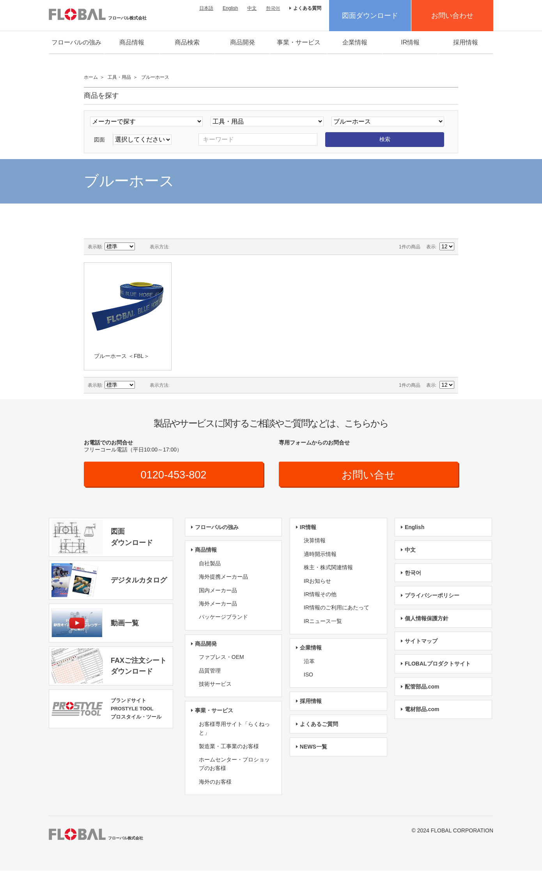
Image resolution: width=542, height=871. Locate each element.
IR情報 (410, 42)
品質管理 (210, 670)
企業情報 (354, 42)
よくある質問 (307, 8)
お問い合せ (369, 475)
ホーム (91, 77)
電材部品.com (422, 709)
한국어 (273, 8)
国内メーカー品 (218, 591)
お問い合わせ (452, 15)
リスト (191, 247)
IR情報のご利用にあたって (336, 608)
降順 (142, 247)
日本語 (206, 8)
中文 (252, 8)
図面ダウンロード (370, 15)
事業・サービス (299, 42)
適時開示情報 (320, 554)
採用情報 (465, 42)
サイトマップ (421, 641)
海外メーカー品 (218, 604)
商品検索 (187, 42)
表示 (431, 247)
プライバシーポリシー (432, 596)
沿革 (309, 661)
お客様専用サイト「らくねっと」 (234, 728)
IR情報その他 (320, 594)
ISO (308, 675)
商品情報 (131, 42)
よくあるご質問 (319, 724)
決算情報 (315, 541)
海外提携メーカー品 (223, 577)
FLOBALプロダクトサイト (438, 664)
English (230, 8)
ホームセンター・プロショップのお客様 (234, 764)
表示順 (95, 247)
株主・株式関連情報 (328, 568)
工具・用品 (119, 77)
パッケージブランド (223, 617)
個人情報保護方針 (426, 619)
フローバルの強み (76, 42)
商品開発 (242, 42)
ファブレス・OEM (221, 657)
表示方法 (159, 247)
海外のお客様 (215, 782)
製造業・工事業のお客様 (229, 746)
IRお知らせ (317, 581)
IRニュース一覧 (323, 621)
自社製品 (210, 564)
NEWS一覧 (313, 747)
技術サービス (215, 684)
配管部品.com (422, 687)
